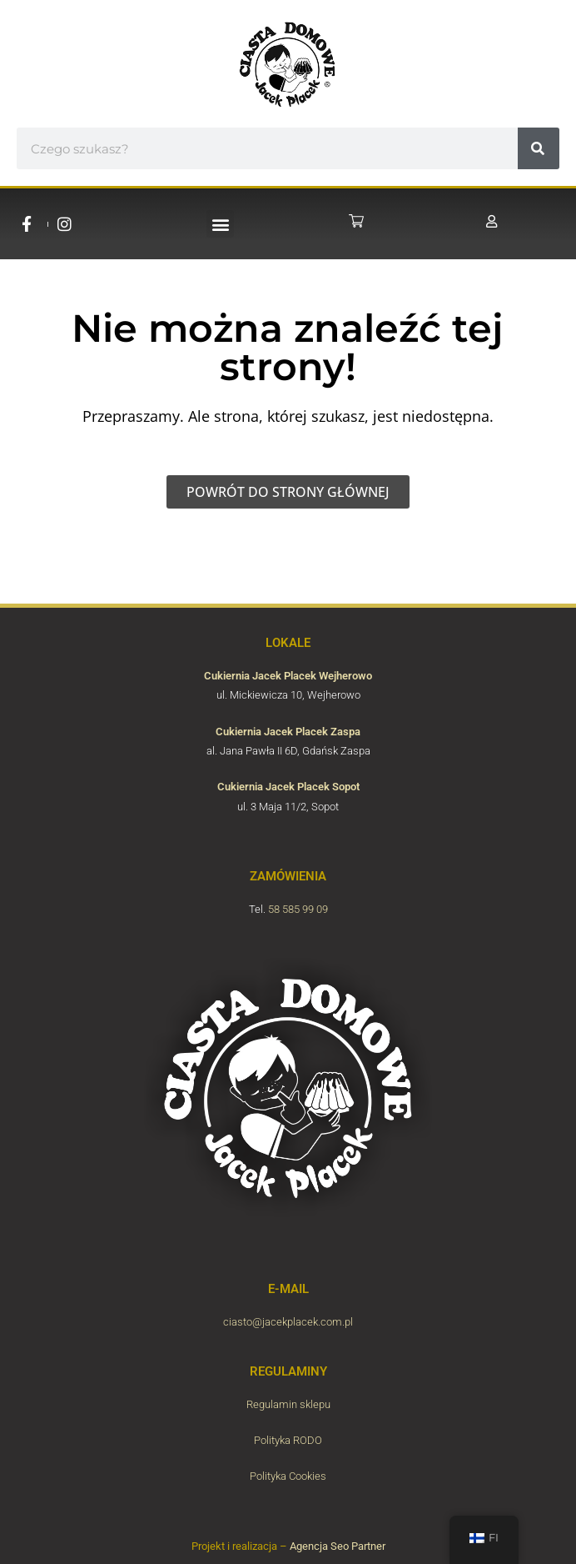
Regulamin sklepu (288, 1404)
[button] (220, 224)
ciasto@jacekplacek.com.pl (288, 1322)
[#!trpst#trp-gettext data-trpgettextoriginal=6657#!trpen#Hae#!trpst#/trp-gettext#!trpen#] (538, 148)
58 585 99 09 (298, 909)
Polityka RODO (288, 1440)
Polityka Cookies (288, 1476)
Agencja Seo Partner (337, 1546)
